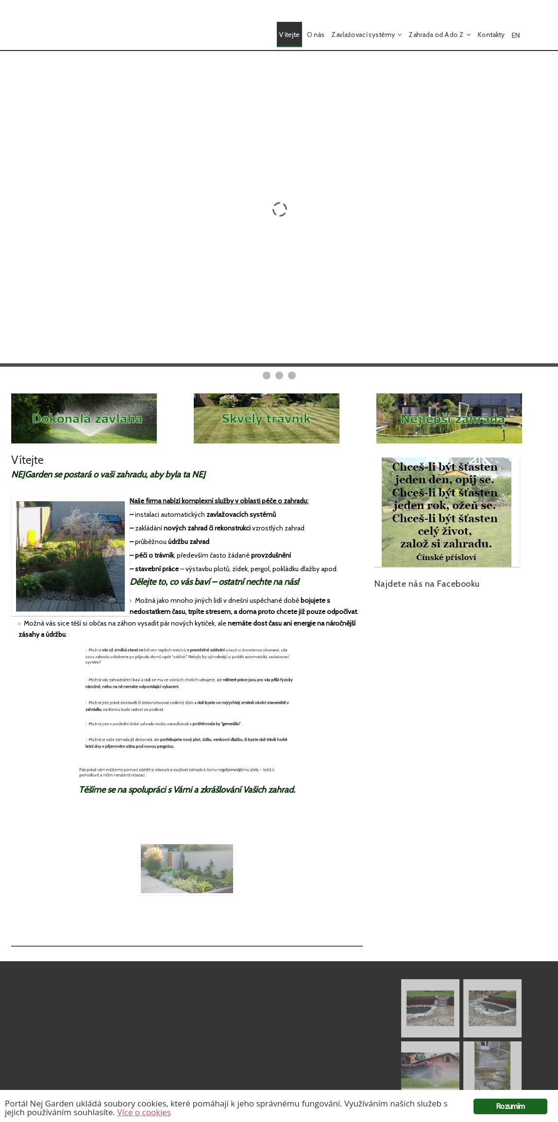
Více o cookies (144, 1112)
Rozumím (510, 1106)
